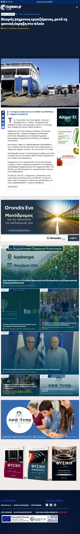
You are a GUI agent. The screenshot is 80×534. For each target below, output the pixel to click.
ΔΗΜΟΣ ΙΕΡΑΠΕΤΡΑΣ (48, 327)
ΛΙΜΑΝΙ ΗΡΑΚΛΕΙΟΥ (23, 28)
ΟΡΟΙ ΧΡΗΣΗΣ (6, 512)
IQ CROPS (25, 329)
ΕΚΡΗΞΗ (5, 28)
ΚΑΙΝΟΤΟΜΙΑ (18, 285)
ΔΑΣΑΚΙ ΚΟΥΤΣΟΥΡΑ (59, 327)
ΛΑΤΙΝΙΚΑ (53, 393)
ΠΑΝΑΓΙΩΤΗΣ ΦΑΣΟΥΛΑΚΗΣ (10, 392)
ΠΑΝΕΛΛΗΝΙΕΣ (47, 393)
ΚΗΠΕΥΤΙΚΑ (13, 329)
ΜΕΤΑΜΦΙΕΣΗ (20, 392)
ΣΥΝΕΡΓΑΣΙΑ (19, 329)
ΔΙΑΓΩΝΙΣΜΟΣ (13, 391)
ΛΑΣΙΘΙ (4, 14)
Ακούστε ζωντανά (44, 2)
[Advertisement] (40, 45)
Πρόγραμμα (36, 505)
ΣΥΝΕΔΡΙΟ (12, 285)
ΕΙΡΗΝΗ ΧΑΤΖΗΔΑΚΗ (67, 393)
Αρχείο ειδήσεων (21, 505)
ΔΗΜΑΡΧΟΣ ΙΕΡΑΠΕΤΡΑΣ (10, 372)
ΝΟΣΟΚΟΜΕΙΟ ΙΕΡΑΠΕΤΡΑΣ (23, 372)
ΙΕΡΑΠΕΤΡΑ (11, 14)
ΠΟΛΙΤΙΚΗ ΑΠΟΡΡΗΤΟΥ (23, 512)
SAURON (13, 393)
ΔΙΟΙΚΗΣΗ (33, 372)
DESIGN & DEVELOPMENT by (51, 512)
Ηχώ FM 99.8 (6, 505)
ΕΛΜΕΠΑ (29, 391)
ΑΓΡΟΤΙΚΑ (6, 285)
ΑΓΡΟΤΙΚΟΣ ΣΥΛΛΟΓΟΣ (28, 285)
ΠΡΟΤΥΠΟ (58, 393)
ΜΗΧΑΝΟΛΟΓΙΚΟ (22, 391)
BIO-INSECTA (31, 329)
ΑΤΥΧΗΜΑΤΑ (12, 28)
